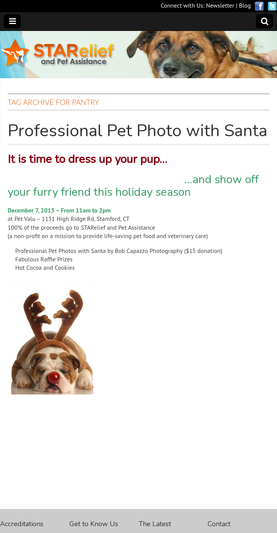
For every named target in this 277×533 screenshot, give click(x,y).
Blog (245, 5)
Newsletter (220, 5)
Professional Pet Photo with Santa (137, 130)
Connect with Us (182, 5)
